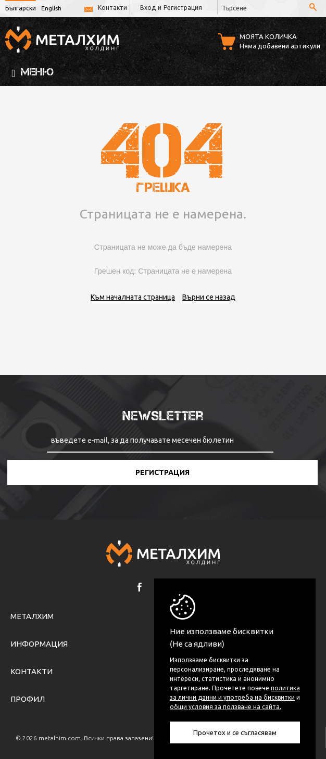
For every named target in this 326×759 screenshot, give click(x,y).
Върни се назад (208, 296)
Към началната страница (133, 296)
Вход (148, 7)
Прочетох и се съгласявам (235, 732)
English (51, 8)
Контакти (112, 7)
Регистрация (183, 7)
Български (20, 8)
